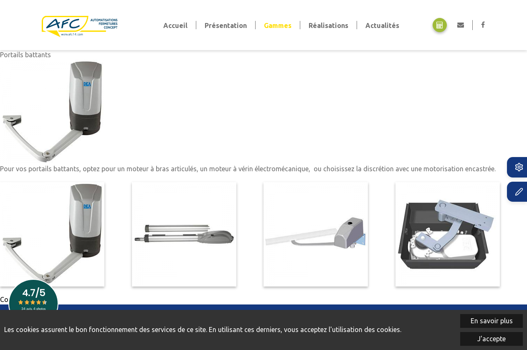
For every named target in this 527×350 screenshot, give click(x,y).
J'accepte (491, 338)
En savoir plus (492, 321)
